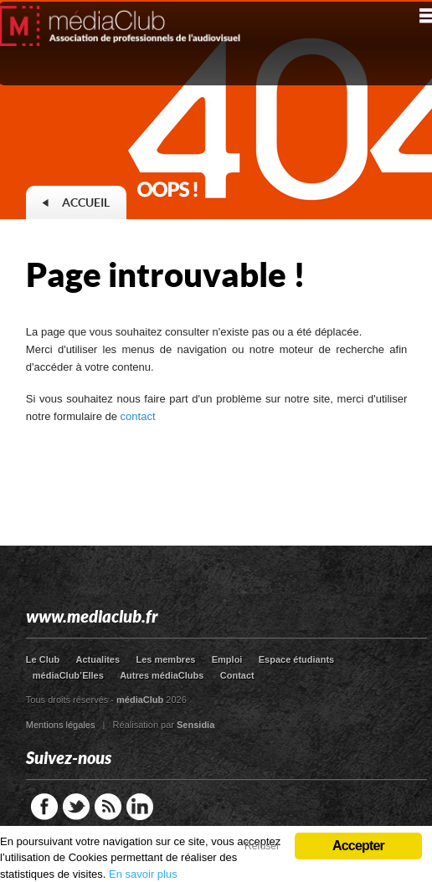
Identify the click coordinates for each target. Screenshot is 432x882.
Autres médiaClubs (161, 675)
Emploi (227, 659)
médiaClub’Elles (68, 675)
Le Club (42, 659)
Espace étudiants (296, 659)
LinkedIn (139, 806)
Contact (237, 675)
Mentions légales (60, 725)
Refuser (262, 846)
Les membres (165, 659)
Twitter (76, 806)
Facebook (44, 806)
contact (138, 416)
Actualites (98, 659)
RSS (108, 806)
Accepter (358, 845)
